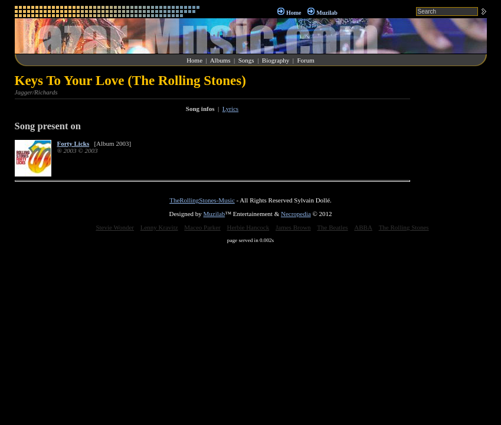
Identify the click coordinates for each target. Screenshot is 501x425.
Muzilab (327, 12)
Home (294, 12)
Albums (220, 60)
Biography (275, 60)
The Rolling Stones (404, 227)
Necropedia (296, 213)
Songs (246, 60)
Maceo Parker (202, 227)
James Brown (293, 227)
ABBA (363, 227)
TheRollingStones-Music (202, 200)
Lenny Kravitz (159, 227)
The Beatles (332, 227)
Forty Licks (73, 143)
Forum (305, 60)
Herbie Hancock (248, 227)
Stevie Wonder (115, 227)
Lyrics (230, 108)
